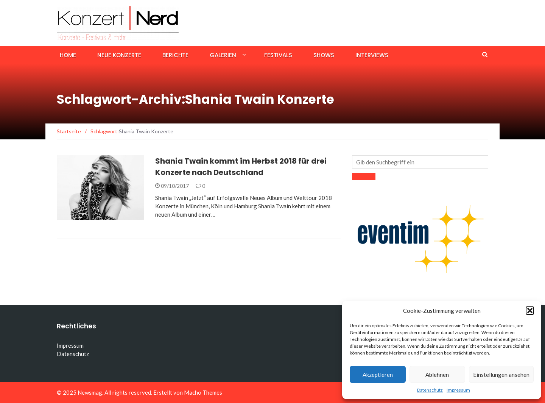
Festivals (278, 55)
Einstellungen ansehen (501, 374)
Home (68, 55)
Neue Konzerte (119, 55)
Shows (323, 55)
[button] (530, 310)
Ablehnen (437, 374)
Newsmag (90, 392)
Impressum (458, 390)
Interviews (371, 55)
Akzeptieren (378, 374)
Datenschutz (430, 390)
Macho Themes (203, 392)
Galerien (223, 55)
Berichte (175, 55)
